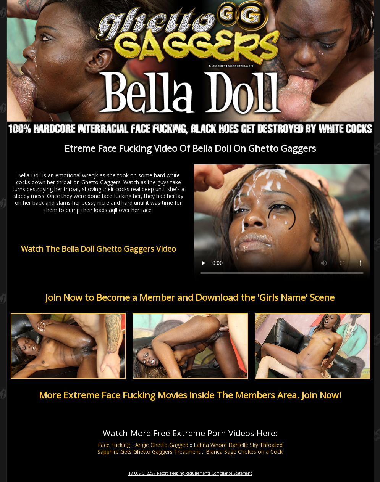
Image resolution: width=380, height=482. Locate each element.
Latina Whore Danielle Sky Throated (238, 444)
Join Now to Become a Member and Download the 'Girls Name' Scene (190, 297)
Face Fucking (114, 444)
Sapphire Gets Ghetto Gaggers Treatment (149, 451)
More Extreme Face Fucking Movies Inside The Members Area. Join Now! (190, 395)
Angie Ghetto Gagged (161, 444)
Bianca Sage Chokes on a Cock (244, 451)
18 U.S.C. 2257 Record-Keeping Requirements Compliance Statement (190, 473)
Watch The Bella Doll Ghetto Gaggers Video (98, 249)
